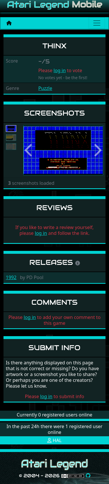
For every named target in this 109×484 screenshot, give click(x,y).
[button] (29, 150)
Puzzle (45, 88)
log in (59, 70)
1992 (11, 277)
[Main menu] (97, 23)
